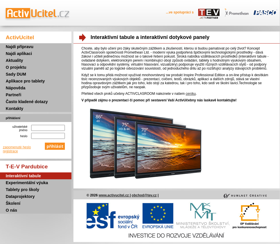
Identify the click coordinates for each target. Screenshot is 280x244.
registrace (10, 151)
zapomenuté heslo (17, 147)
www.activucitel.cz (114, 195)
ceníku (191, 94)
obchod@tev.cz (144, 195)
